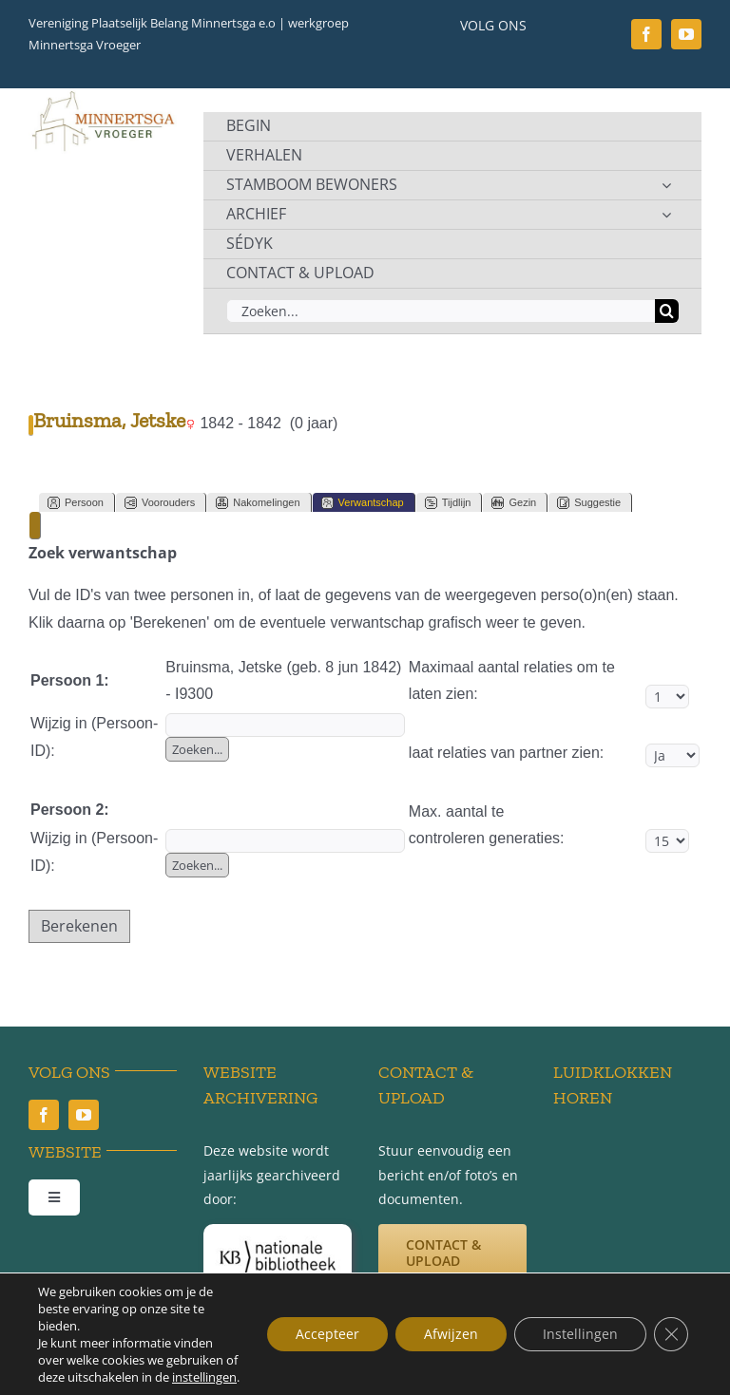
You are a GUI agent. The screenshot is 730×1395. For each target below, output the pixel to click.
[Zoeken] (667, 311)
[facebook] (646, 34)
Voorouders (160, 503)
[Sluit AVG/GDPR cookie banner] (671, 1334)
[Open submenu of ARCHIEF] (666, 214)
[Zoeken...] (440, 311)
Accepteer (327, 1334)
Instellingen (580, 1334)
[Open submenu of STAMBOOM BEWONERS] (666, 185)
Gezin (513, 503)
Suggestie (589, 503)
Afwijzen (451, 1334)
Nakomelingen (257, 503)
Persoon (76, 503)
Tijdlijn (448, 503)
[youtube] (686, 34)
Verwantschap (362, 503)
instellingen (204, 1377)
